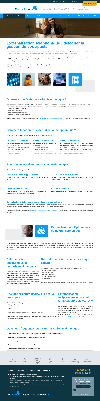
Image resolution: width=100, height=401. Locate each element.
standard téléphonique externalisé (44, 247)
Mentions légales (84, 394)
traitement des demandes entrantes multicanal (43, 210)
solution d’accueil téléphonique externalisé (74, 316)
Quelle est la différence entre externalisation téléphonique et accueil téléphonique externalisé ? (38, 333)
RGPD (89, 394)
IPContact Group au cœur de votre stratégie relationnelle (29, 370)
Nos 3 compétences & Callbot (14, 16)
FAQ (79, 394)
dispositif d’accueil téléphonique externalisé (52, 118)
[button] (50, 333)
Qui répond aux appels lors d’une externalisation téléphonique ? (28, 337)
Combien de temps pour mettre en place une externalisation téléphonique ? (32, 341)
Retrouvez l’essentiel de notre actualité (83, 383)
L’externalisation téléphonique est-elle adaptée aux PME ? (26, 348)
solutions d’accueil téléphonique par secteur (74, 284)
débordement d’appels (14, 281)
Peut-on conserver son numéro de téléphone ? (22, 344)
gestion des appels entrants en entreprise (67, 65)
